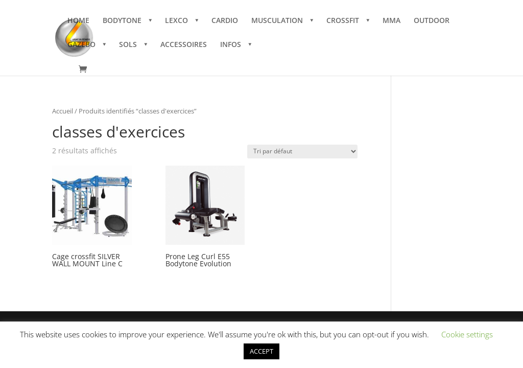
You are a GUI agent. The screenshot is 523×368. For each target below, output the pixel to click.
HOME (78, 21)
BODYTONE (122, 21)
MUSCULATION (277, 21)
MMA (391, 21)
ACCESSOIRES (183, 45)
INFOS (230, 45)
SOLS (128, 45)
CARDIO (224, 21)
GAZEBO (81, 45)
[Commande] (302, 151)
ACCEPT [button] (261, 351)
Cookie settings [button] (467, 334)
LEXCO (176, 21)
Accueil (62, 111)
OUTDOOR (431, 21)
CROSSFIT (342, 21)
